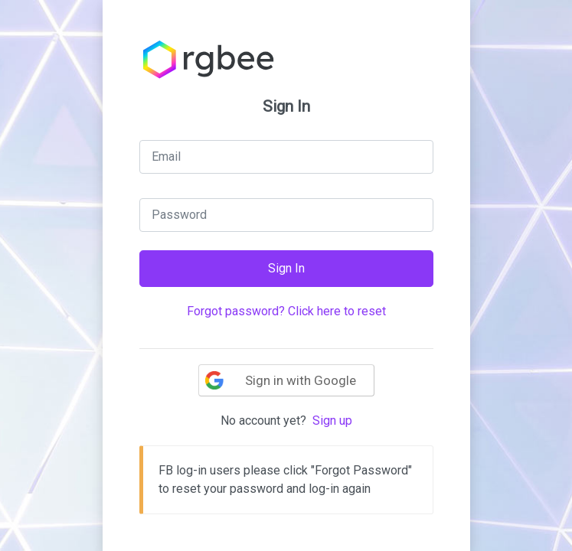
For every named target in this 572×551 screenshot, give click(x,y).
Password (179, 214)
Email (166, 156)
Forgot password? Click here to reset (286, 311)
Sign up (332, 420)
